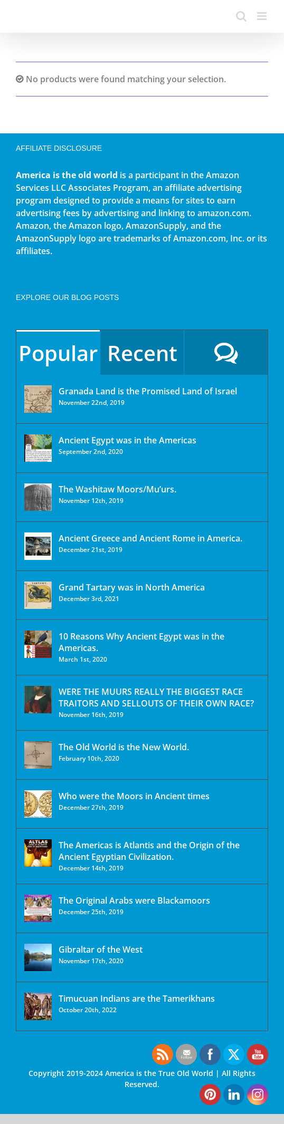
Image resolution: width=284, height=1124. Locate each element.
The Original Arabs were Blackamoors (134, 900)
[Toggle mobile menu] (262, 16)
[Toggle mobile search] (241, 16)
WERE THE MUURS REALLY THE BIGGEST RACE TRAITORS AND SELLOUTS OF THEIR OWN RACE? (156, 697)
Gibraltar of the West (101, 949)
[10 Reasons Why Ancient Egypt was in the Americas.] (38, 644)
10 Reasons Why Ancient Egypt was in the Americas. (141, 642)
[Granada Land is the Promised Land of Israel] (38, 399)
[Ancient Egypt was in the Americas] (38, 448)
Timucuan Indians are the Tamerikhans (137, 998)
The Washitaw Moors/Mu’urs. (117, 489)
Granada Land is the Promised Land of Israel (148, 391)
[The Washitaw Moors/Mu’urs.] (38, 497)
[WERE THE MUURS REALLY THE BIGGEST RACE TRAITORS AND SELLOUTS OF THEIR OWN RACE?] (38, 699)
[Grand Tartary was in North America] (38, 595)
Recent (142, 352)
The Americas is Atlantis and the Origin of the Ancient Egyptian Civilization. (149, 851)
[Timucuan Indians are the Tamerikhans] (38, 1006)
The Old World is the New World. (124, 747)
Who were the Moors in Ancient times (134, 796)
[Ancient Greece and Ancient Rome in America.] (38, 546)
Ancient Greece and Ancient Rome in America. (150, 538)
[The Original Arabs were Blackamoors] (38, 908)
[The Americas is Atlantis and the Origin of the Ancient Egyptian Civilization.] (38, 853)
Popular (58, 352)
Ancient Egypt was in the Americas (127, 440)
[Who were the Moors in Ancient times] (38, 804)
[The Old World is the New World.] (38, 755)
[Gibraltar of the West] (38, 957)
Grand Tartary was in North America (132, 587)
